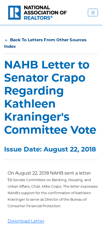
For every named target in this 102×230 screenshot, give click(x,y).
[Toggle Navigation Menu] (93, 12)
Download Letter (26, 221)
